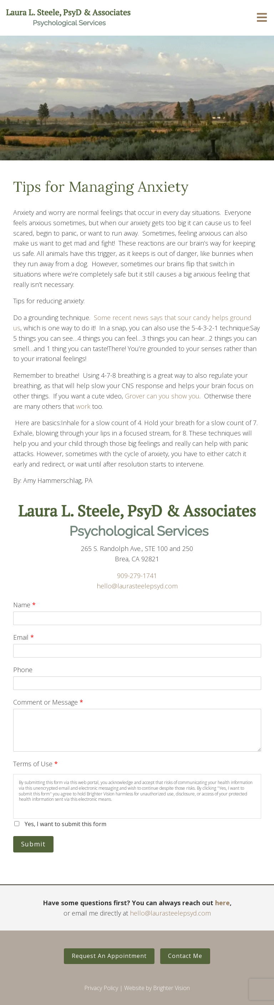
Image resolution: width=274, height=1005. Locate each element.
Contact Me (185, 956)
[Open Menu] (262, 18)
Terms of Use (35, 763)
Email (23, 637)
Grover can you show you (162, 396)
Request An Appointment (109, 956)
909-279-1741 (137, 575)
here (222, 902)
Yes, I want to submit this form (65, 824)
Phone (22, 669)
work (84, 406)
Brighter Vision (171, 988)
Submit (33, 844)
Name (24, 605)
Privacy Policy (101, 988)
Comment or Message (48, 702)
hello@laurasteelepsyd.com (137, 586)
